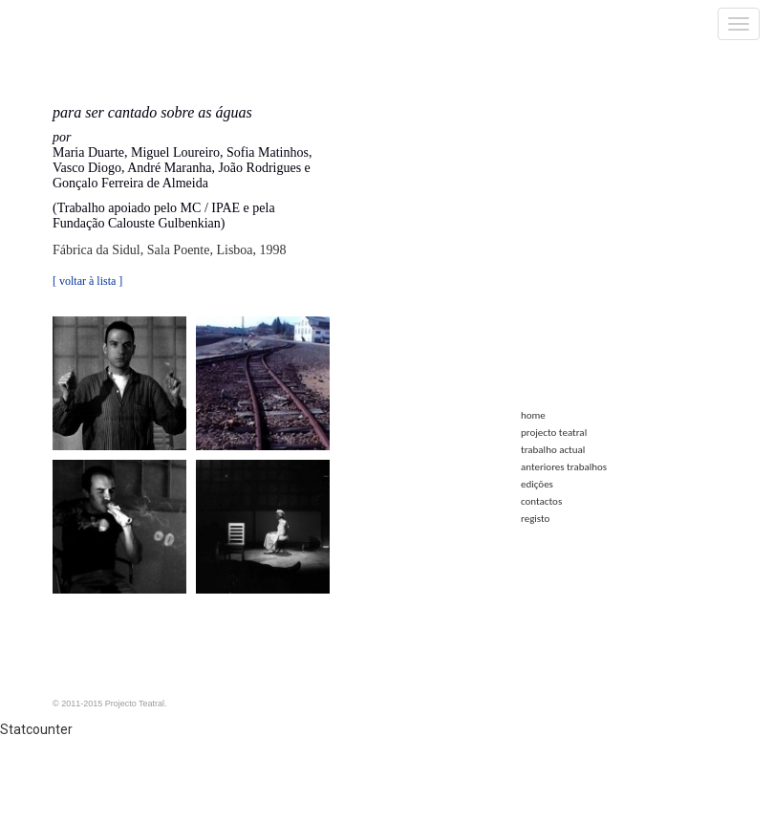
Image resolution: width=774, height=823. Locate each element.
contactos (541, 501)
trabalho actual (553, 450)
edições (537, 484)
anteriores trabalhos (564, 467)
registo (535, 518)
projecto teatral (554, 432)
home (533, 415)
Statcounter (36, 729)
